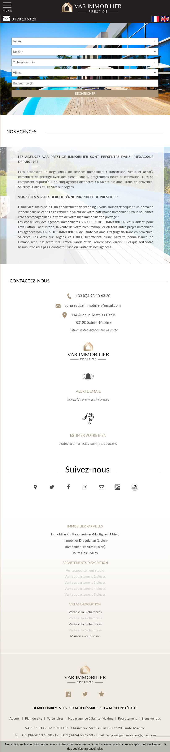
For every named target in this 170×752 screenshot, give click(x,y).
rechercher (85, 93)
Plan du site (33, 718)
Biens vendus (151, 718)
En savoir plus (93, 748)
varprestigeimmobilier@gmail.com (88, 305)
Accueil (14, 718)
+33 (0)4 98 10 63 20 (88, 295)
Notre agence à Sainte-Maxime (90, 718)
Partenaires (55, 718)
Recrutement (127, 718)
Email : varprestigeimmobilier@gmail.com (126, 735)
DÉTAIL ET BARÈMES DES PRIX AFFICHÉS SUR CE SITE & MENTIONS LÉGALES (85, 708)
